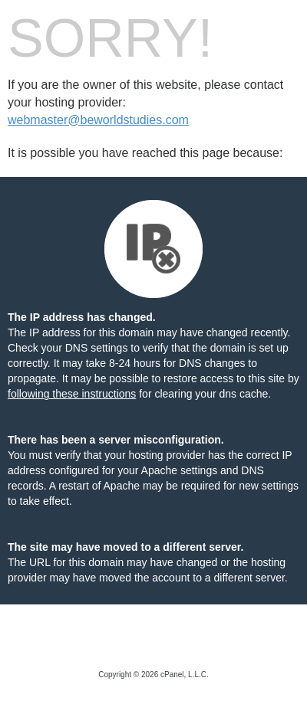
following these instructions (72, 394)
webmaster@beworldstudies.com (98, 119)
